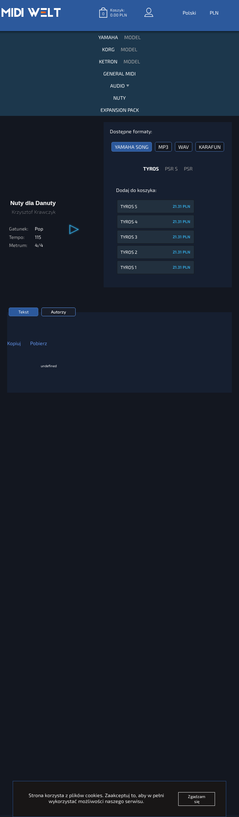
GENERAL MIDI (119, 73)
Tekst (23, 311)
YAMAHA (108, 37)
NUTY (119, 98)
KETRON (108, 61)
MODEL (132, 37)
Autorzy (58, 311)
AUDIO (119, 87)
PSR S (171, 168)
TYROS (151, 168)
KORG (108, 49)
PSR (188, 168)
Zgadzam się (196, 799)
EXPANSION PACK (120, 110)
